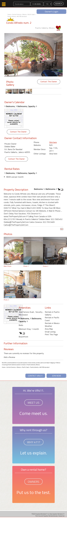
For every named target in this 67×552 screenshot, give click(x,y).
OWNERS (33, 481)
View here (53, 153)
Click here (53, 142)
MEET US (33, 402)
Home (9, 14)
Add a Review (9, 357)
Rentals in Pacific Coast (52, 319)
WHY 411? (33, 442)
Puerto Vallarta (11, 16)
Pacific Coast (31, 14)
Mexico (24, 14)
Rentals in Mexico (52, 323)
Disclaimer (61, 516)
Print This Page (51, 334)
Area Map (49, 328)
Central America (16, 14)
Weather (48, 326)
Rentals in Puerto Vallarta (52, 313)
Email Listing (50, 331)
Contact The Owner (48, 81)
